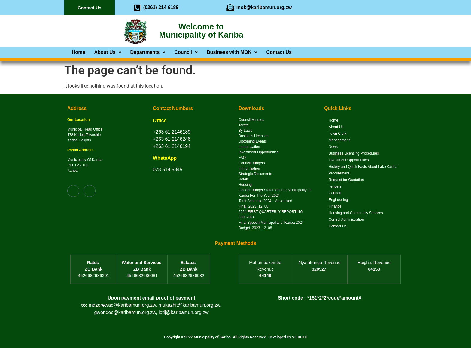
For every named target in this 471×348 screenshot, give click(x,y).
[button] (108, 52)
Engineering (338, 200)
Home (78, 52)
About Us (107, 52)
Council (186, 52)
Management (339, 140)
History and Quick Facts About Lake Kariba (363, 167)
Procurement (339, 173)
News (333, 147)
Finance (335, 206)
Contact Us (278, 52)
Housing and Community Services (356, 213)
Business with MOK (232, 52)
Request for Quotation (346, 180)
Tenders (335, 186)
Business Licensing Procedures (354, 153)
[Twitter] (340, 7)
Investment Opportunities (349, 160)
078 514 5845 (167, 169)
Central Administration (346, 219)
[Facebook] (328, 7)
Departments (148, 52)
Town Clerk (337, 133)
